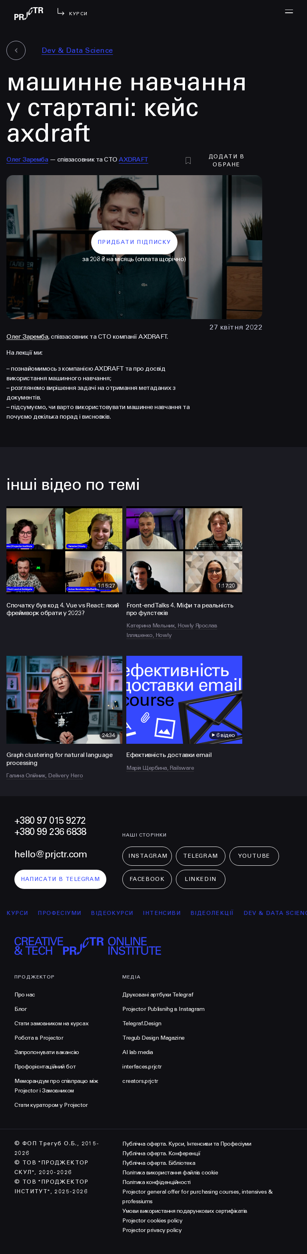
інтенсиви (166, 913)
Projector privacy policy (151, 1230)
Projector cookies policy (152, 1220)
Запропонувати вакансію (46, 1052)
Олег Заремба (27, 159)
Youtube (254, 856)
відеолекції (216, 913)
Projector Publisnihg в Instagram (163, 1009)
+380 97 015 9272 (50, 821)
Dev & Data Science (77, 50)
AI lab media (137, 1052)
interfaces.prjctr (142, 1066)
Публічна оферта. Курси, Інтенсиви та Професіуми (186, 1143)
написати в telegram (60, 879)
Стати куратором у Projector (51, 1105)
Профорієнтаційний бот (45, 1066)
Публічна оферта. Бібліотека (158, 1163)
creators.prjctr (140, 1081)
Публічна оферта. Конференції (161, 1153)
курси (21, 913)
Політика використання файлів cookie (170, 1172)
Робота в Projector (38, 1037)
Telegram (200, 856)
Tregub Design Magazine (153, 1037)
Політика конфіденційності (156, 1182)
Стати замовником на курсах (51, 1023)
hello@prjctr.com (50, 854)
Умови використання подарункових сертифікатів (184, 1211)
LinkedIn (200, 879)
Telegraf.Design (141, 1023)
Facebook (147, 879)
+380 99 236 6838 (50, 832)
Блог (20, 1009)
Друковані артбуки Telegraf (157, 994)
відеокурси (116, 913)
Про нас (24, 994)
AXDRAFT (133, 159)
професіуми (64, 913)
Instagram (148, 856)
